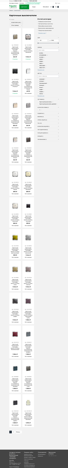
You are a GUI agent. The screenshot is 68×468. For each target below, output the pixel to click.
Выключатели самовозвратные (46, 28)
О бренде (26, 460)
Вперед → (18, 432)
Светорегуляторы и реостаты (45, 23)
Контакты (22, 3)
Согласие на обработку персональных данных (29, 466)
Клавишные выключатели (44, 21)
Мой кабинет (46, 6)
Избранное (40, 456)
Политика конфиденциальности (29, 463)
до (50, 40)
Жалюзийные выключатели (45, 26)
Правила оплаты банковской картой (28, 455)
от (38, 40)
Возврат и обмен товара (29, 457)
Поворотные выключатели (44, 30)
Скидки (34, 6)
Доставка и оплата (13, 3)
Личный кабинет (42, 454)
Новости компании (28, 459)
